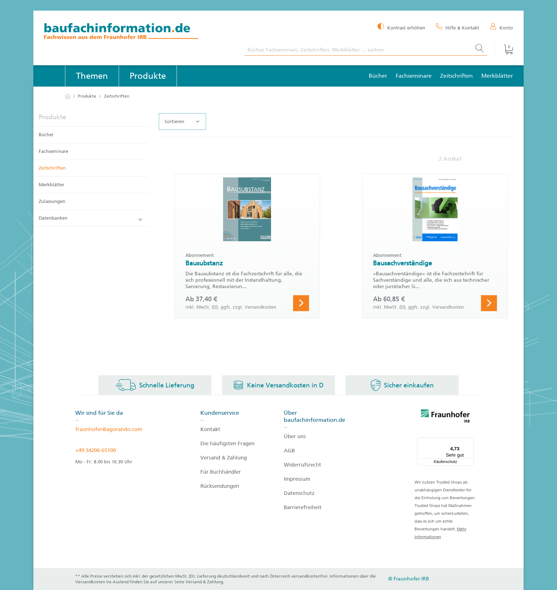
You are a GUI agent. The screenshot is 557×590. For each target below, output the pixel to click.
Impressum (297, 479)
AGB (289, 450)
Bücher (378, 75)
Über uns (295, 436)
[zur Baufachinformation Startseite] (138, 32)
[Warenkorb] (503, 49)
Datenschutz (299, 493)
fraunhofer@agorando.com (108, 429)
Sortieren (181, 122)
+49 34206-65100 (95, 450)
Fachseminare (414, 75)
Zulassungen (52, 201)
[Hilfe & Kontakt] (457, 27)
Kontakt (210, 429)
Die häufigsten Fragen (227, 443)
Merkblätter (497, 75)
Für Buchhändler (220, 472)
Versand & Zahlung (223, 457)
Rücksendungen (219, 486)
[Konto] (501, 27)
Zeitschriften (456, 75)
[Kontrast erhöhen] (401, 27)
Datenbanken (90, 218)
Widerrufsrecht (302, 465)
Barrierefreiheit (302, 507)
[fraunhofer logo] (445, 417)
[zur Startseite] (67, 96)
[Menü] (469, 441)
